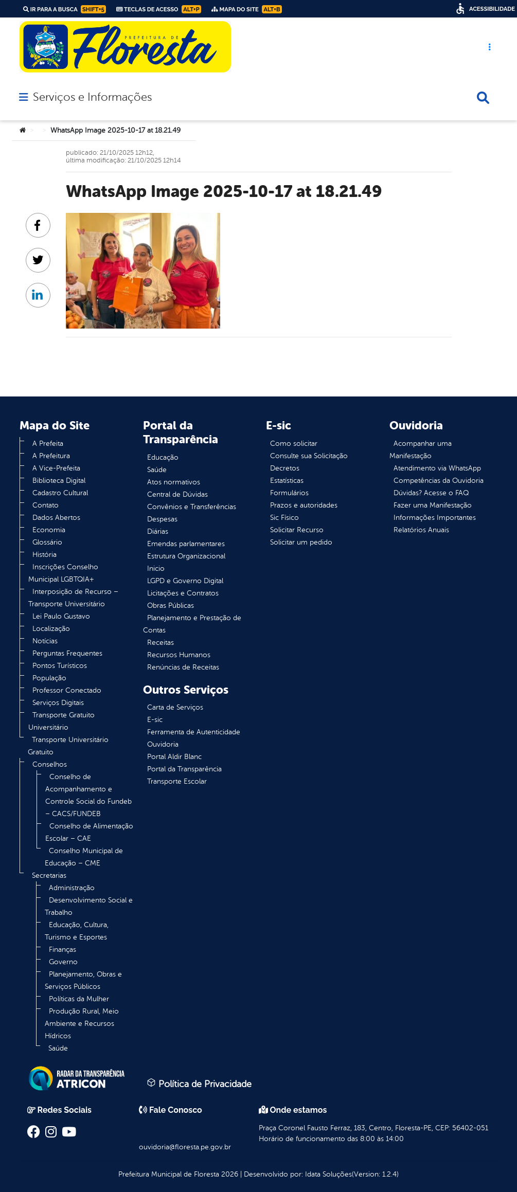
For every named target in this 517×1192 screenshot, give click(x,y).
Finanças (62, 949)
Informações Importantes (435, 517)
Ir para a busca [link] (64, 9)
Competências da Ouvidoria (439, 480)
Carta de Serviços (175, 707)
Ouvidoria (163, 744)
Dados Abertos (56, 517)
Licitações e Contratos (183, 593)
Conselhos (49, 764)
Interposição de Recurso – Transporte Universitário (73, 598)
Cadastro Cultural (60, 493)
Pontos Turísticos (59, 666)
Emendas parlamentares (186, 544)
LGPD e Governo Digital (185, 581)
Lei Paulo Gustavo (61, 616)
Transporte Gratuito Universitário (61, 721)
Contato (45, 505)
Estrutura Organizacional (186, 556)
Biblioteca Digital (58, 480)
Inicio (156, 568)
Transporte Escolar (177, 781)
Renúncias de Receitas (183, 667)
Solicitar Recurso (297, 530)
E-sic (155, 720)
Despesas (162, 519)
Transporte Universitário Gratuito (68, 746)
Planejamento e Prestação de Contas (192, 624)
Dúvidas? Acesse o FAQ (431, 493)
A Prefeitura (51, 456)
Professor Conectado (66, 690)
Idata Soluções (328, 1174)
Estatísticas (287, 480)
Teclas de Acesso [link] (158, 9)
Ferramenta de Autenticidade (193, 732)
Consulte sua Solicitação (309, 456)
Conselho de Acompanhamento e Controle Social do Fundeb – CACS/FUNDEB (88, 795)
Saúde (58, 1048)
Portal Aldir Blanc (174, 757)
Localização (51, 629)
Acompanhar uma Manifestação (420, 450)
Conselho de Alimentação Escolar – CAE (89, 832)
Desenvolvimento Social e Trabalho (89, 906)
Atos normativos (173, 482)
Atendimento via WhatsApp (437, 468)
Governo (63, 962)
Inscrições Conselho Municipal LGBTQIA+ (63, 573)
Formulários (289, 493)
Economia (48, 530)
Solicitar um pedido (301, 542)
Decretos (284, 468)
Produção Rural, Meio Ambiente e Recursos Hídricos (82, 1023)
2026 (228, 1174)
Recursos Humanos (178, 655)
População (49, 678)
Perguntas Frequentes (67, 653)
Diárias (157, 531)
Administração (72, 888)
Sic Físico (284, 517)
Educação (163, 457)
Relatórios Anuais (421, 530)
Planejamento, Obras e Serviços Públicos (83, 980)
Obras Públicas (170, 605)
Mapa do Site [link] (246, 9)
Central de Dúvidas (177, 494)
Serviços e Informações (92, 97)
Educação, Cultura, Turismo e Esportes (77, 931)
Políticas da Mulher (79, 999)
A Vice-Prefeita (56, 468)
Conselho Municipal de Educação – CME (84, 857)
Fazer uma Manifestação (433, 505)
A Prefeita (47, 443)
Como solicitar (293, 443)
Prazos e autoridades (303, 505)
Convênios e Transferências (191, 507)
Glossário (47, 542)
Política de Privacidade (199, 1083)
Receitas (160, 642)
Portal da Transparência (184, 769)
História (44, 554)
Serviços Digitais (58, 703)
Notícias (45, 641)
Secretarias (49, 875)
